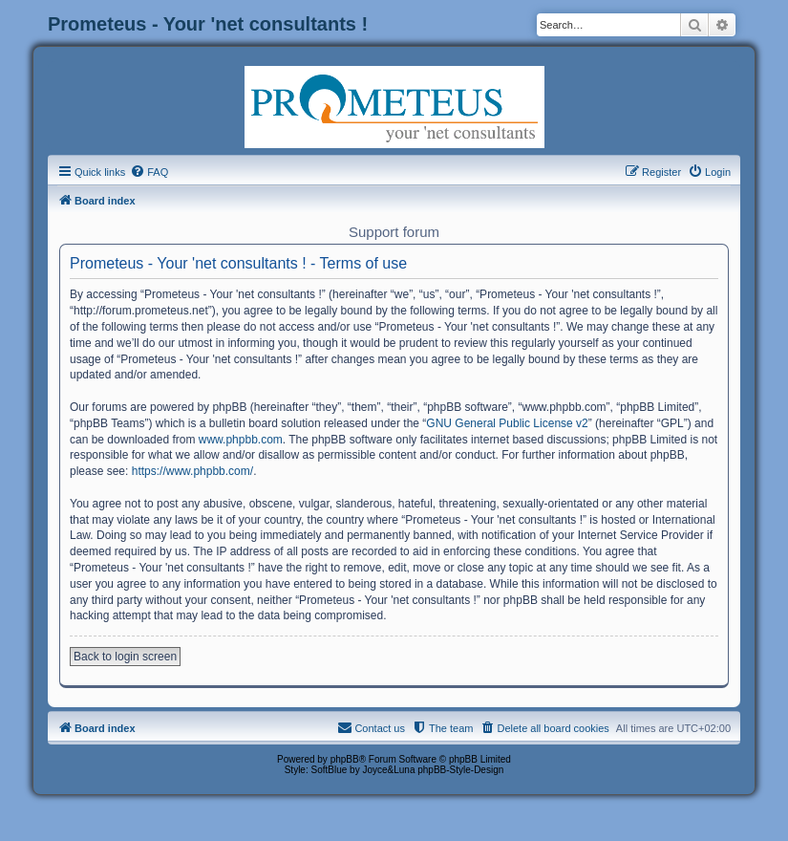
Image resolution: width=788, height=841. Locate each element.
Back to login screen (125, 656)
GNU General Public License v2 (506, 423)
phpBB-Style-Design (460, 770)
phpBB (344, 759)
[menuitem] (149, 172)
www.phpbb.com (241, 439)
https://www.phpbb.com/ (192, 471)
